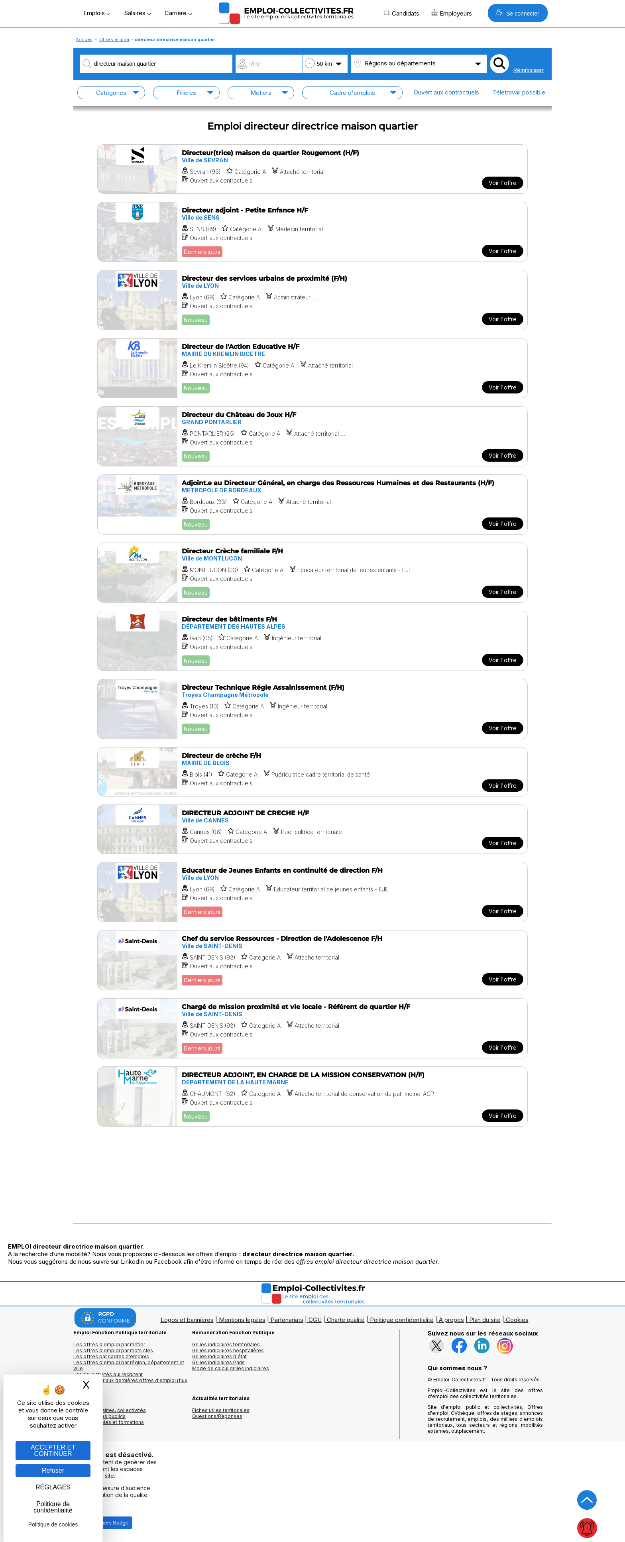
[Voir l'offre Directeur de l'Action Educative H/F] (312, 368)
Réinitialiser (528, 70)
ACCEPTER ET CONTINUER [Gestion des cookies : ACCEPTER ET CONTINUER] (53, 1450)
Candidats (401, 13)
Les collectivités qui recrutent (108, 1374)
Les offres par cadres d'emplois (111, 1356)
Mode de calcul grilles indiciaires (230, 1368)
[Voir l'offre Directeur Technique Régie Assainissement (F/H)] (312, 709)
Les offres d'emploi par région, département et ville (128, 1365)
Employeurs (451, 13)
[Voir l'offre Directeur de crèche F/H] (312, 771)
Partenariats (287, 1320)
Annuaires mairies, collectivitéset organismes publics (109, 1413)
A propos (451, 1320)
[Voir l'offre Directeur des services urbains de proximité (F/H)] (312, 300)
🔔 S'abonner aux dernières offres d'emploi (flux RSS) (130, 1383)
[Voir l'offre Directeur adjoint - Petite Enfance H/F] (312, 232)
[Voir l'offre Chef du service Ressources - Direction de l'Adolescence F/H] (312, 960)
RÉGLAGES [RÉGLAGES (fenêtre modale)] (53, 1487)
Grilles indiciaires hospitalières (228, 1350)
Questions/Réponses (217, 1416)
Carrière (178, 13)
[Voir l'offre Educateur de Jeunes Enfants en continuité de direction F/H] (312, 892)
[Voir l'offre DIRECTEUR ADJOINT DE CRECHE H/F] (312, 829)
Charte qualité (346, 1320)
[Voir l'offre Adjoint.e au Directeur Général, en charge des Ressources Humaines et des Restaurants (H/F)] (312, 504)
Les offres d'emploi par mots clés (113, 1350)
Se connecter (517, 13)
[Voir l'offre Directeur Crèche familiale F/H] (312, 572)
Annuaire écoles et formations (108, 1422)
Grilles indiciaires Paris (218, 1362)
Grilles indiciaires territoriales (226, 1344)
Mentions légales (242, 1320)
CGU (315, 1320)
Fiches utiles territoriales (221, 1410)
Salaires (137, 13)
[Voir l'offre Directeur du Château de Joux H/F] (312, 436)
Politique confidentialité (402, 1320)
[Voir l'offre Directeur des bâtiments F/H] (312, 641)
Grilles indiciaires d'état (219, 1356)
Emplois (96, 13)
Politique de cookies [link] (53, 1524)
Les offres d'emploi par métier (109, 1344)
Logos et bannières (187, 1320)
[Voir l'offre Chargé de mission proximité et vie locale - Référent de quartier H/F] (312, 1028)
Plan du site (485, 1320)
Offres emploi (114, 39)
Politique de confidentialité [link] (53, 1507)
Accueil (84, 39)
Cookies (517, 1320)
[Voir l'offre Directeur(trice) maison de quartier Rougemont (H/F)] (312, 169)
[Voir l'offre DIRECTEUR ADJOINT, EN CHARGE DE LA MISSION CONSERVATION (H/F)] (312, 1096)
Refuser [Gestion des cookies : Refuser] (53, 1470)
